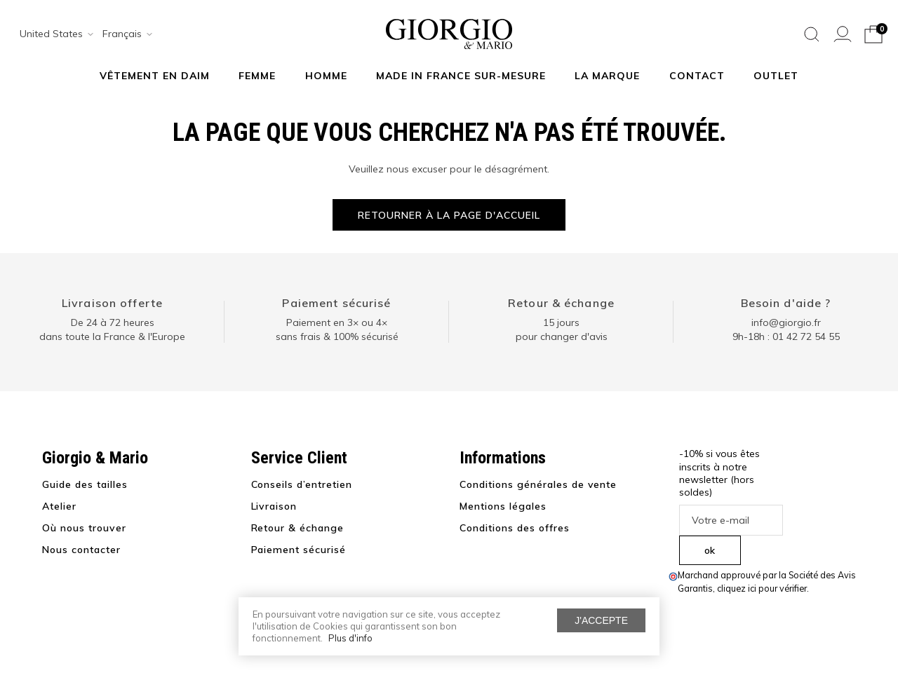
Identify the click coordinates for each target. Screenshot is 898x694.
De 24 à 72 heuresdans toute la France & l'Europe (112, 329)
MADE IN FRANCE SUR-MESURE (461, 75)
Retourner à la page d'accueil (449, 215)
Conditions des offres (515, 528)
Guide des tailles (85, 484)
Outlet (775, 75)
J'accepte (601, 620)
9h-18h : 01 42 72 (786, 336)
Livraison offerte (112, 303)
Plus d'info (350, 638)
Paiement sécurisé (336, 303)
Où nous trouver (84, 528)
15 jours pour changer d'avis (562, 329)
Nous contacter (81, 549)
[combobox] (52, 34)
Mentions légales (503, 506)
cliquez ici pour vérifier (762, 588)
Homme (326, 75)
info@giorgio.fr (786, 322)
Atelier (59, 506)
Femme (257, 75)
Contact (697, 75)
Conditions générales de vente (538, 484)
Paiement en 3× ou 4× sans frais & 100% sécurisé (337, 329)
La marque (607, 75)
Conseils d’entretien (302, 484)
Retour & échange (561, 303)
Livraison (274, 506)
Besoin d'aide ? (786, 303)
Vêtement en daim (155, 75)
